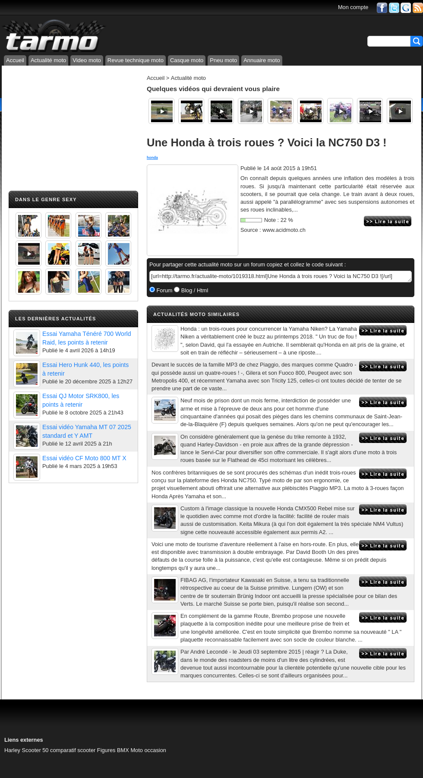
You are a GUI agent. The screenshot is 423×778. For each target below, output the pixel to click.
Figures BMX (113, 750)
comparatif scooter (72, 750)
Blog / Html (194, 290)
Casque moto (186, 60)
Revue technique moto (135, 60)
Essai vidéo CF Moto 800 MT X (84, 458)
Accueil (15, 60)
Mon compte (353, 7)
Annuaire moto (261, 60)
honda (152, 157)
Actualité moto (48, 60)
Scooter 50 (35, 750)
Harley (12, 750)
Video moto (87, 60)
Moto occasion (148, 750)
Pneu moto (223, 60)
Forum (164, 290)
